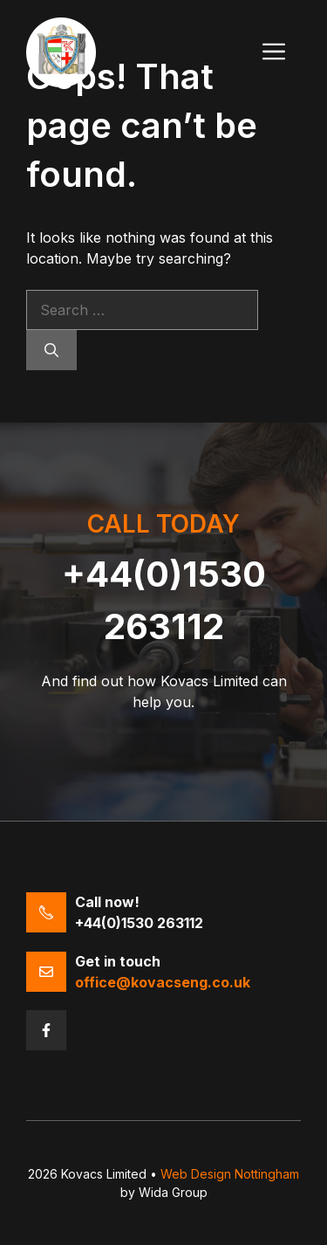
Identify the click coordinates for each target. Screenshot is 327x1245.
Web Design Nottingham (229, 1173)
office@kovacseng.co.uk (162, 982)
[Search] (51, 350)
